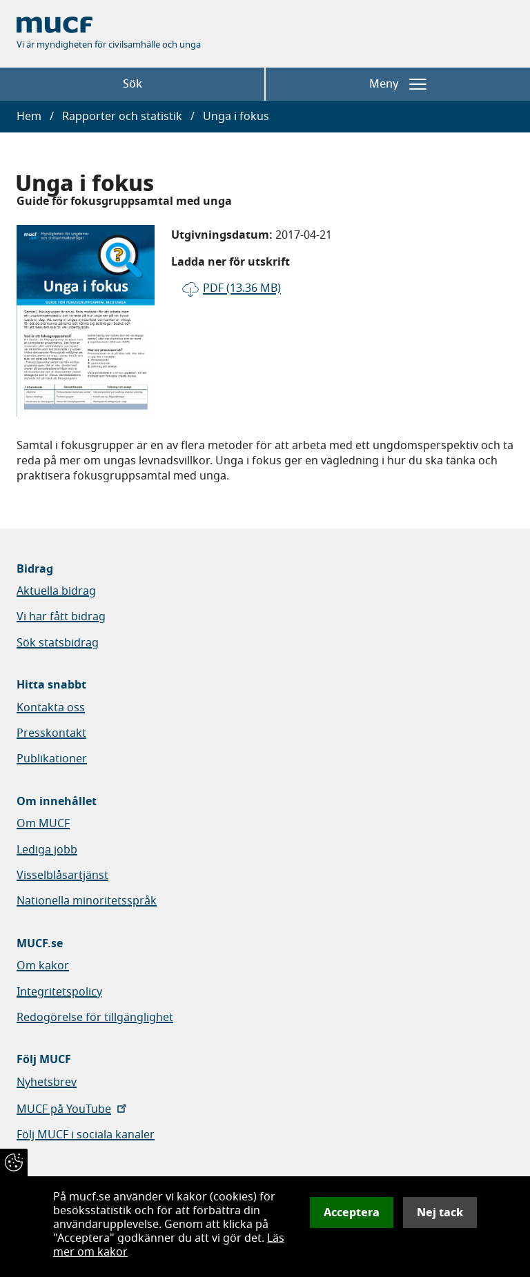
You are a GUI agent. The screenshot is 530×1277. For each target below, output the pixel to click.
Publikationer (52, 759)
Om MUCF (43, 823)
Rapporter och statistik (122, 116)
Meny (397, 84)
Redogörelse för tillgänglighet (95, 1017)
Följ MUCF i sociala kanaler (86, 1135)
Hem (29, 116)
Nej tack (440, 1212)
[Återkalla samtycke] (14, 1162)
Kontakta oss (51, 708)
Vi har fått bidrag (61, 616)
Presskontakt (51, 733)
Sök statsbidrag (58, 643)
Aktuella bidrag (56, 591)
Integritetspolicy (59, 992)
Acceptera (352, 1212)
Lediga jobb (47, 850)
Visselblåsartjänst (62, 875)
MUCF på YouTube (73, 1109)
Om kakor (43, 966)
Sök (132, 84)
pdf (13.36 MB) (242, 288)
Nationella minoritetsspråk (87, 901)
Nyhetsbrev (47, 1082)
